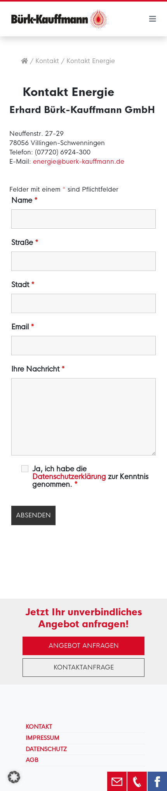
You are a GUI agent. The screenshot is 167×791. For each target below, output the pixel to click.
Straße (24, 243)
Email (22, 327)
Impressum (42, 737)
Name (24, 200)
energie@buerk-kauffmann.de (78, 162)
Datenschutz (46, 749)
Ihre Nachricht (38, 369)
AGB (32, 760)
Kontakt (47, 61)
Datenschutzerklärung (69, 477)
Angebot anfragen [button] (84, 646)
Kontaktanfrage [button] (84, 667)
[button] (14, 777)
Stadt (23, 285)
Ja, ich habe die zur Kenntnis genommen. (90, 476)
